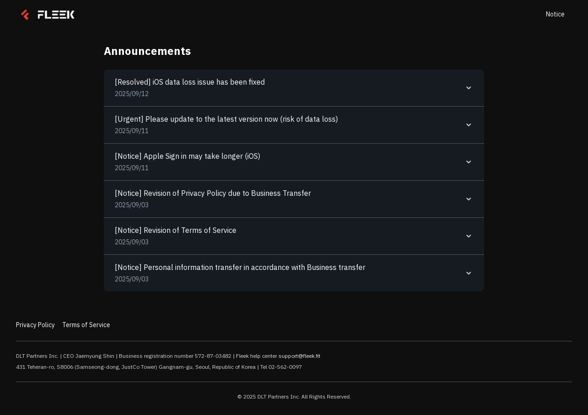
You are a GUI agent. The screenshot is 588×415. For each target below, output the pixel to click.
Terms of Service (86, 325)
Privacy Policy (35, 325)
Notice (555, 14)
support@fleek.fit (299, 356)
